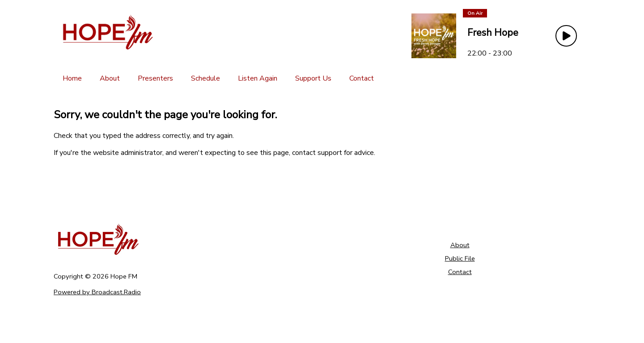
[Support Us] (313, 78)
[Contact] (361, 78)
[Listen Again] (257, 78)
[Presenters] (155, 78)
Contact (460, 271)
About (460, 244)
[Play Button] (566, 36)
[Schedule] (205, 78)
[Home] (72, 78)
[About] (110, 78)
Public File (460, 258)
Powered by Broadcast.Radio (97, 291)
